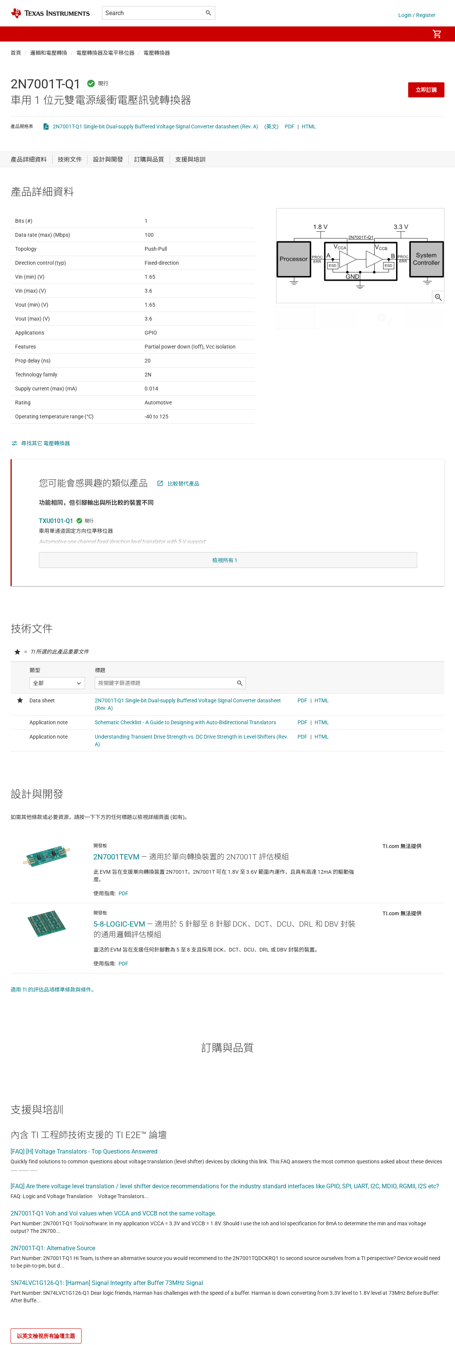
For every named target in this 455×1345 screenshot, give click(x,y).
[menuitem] (415, 34)
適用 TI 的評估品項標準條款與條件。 (54, 1005)
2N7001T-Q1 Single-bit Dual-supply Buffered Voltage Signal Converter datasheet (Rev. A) (155, 126)
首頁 (16, 53)
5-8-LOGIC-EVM (119, 939)
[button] (18, 34)
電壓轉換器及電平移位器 (105, 53)
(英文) (271, 126)
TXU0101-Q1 (56, 539)
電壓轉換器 (156, 53)
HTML (309, 126)
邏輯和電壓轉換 (48, 53)
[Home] (50, 13)
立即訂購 (426, 90)
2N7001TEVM (116, 871)
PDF (290, 126)
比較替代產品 (183, 502)
